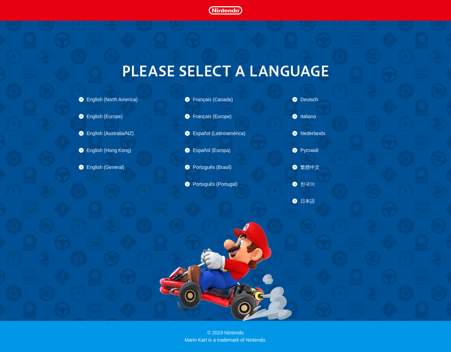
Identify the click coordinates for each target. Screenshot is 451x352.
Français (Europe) (212, 116)
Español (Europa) (212, 150)
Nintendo (225, 9)
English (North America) (112, 99)
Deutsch (309, 99)
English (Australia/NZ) (110, 133)
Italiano (308, 116)
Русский (309, 150)
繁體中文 (310, 167)
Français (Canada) (213, 99)
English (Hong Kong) (109, 150)
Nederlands (312, 133)
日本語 (307, 201)
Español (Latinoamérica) (219, 133)
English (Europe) (105, 116)
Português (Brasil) (212, 167)
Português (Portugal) (215, 184)
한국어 (307, 184)
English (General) (105, 167)
